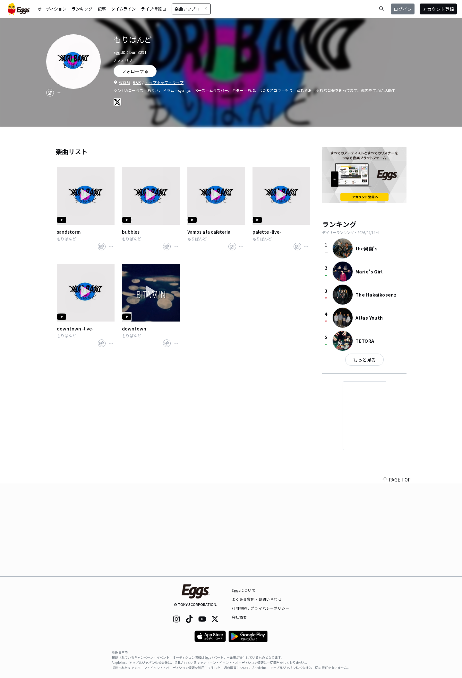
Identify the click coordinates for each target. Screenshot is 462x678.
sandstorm (69, 232)
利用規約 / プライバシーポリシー (261, 608)
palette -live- (266, 232)
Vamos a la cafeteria (208, 232)
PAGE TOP (396, 572)
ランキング (82, 9)
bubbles (131, 232)
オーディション (52, 9)
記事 (102, 9)
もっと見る (364, 359)
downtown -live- (75, 328)
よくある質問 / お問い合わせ (257, 599)
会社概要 (239, 617)
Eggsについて (244, 590)
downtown (134, 328)
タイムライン (123, 9)
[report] (59, 92)
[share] (50, 92)
